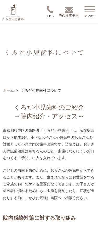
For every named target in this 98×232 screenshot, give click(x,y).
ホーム (8, 90)
